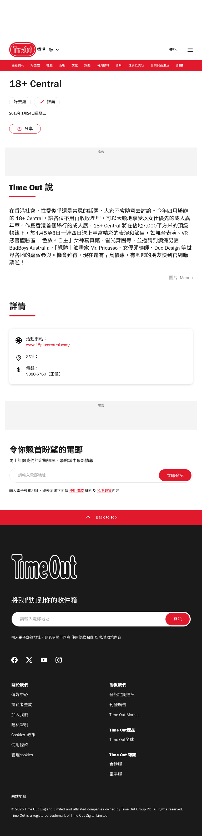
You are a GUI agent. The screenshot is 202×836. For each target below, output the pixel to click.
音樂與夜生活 (159, 66)
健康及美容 (136, 66)
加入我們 (19, 715)
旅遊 (87, 66)
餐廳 (49, 66)
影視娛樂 (182, 66)
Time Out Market (124, 715)
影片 (119, 66)
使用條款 (76, 491)
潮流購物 (103, 66)
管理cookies (22, 755)
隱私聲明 (19, 725)
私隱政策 (104, 491)
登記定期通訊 (122, 695)
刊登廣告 (117, 705)
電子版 (115, 775)
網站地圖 (18, 797)
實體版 (115, 765)
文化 (75, 66)
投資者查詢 (21, 705)
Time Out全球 (121, 740)
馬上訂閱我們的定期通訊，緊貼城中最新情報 (51, 461)
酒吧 (62, 66)
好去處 (35, 66)
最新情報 (18, 66)
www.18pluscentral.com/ (48, 345)
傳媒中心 (19, 695)
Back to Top (101, 517)
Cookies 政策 (23, 735)
